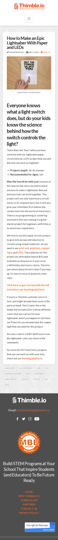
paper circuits (11, 379)
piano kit (25, 379)
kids (47, 368)
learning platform (13, 374)
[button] (29, 18)
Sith (46, 379)
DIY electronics (25, 368)
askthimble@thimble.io (33, 410)
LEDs (20, 252)
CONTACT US (29, 508)
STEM (7, 385)
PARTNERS (29, 504)
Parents (45, 52)
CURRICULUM (29, 500)
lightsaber (39, 374)
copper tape (10, 368)
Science (37, 379)
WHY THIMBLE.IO (29, 495)
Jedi (38, 368)
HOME (29, 491)
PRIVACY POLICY (29, 512)
